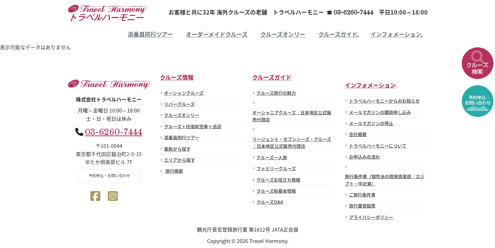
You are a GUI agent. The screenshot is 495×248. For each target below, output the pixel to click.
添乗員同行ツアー (150, 34)
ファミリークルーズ (276, 168)
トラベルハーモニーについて (377, 145)
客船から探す (177, 149)
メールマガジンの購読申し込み (380, 112)
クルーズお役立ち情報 (278, 180)
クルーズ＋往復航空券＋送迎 (192, 126)
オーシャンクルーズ (184, 93)
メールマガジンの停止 (371, 123)
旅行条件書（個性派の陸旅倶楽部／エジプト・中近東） (385, 179)
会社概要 (358, 134)
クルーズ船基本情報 (276, 191)
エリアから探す (179, 160)
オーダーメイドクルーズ (217, 34)
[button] (477, 63)
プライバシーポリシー (371, 217)
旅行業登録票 (362, 206)
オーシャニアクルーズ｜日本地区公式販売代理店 (291, 116)
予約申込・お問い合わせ (109, 175)
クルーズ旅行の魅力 (276, 93)
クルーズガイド (338, 34)
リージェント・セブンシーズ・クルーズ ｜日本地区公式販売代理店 (291, 142)
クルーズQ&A (269, 202)
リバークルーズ (179, 104)
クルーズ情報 (176, 77)
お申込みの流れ (364, 157)
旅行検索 (174, 171)
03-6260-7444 (113, 132)
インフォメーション (395, 34)
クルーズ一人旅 (271, 157)
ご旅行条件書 (362, 194)
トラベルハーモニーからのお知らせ (384, 101)
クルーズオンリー (282, 34)
